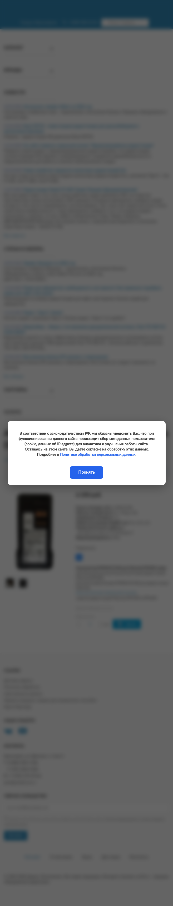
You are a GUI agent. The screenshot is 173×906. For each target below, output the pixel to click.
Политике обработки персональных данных (97, 455)
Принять (86, 472)
